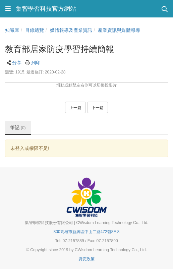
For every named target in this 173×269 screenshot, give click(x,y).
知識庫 (12, 30)
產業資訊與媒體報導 (119, 30)
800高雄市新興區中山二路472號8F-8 (87, 231)
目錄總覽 (34, 30)
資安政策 (86, 259)
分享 (16, 62)
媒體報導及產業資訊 (71, 30)
